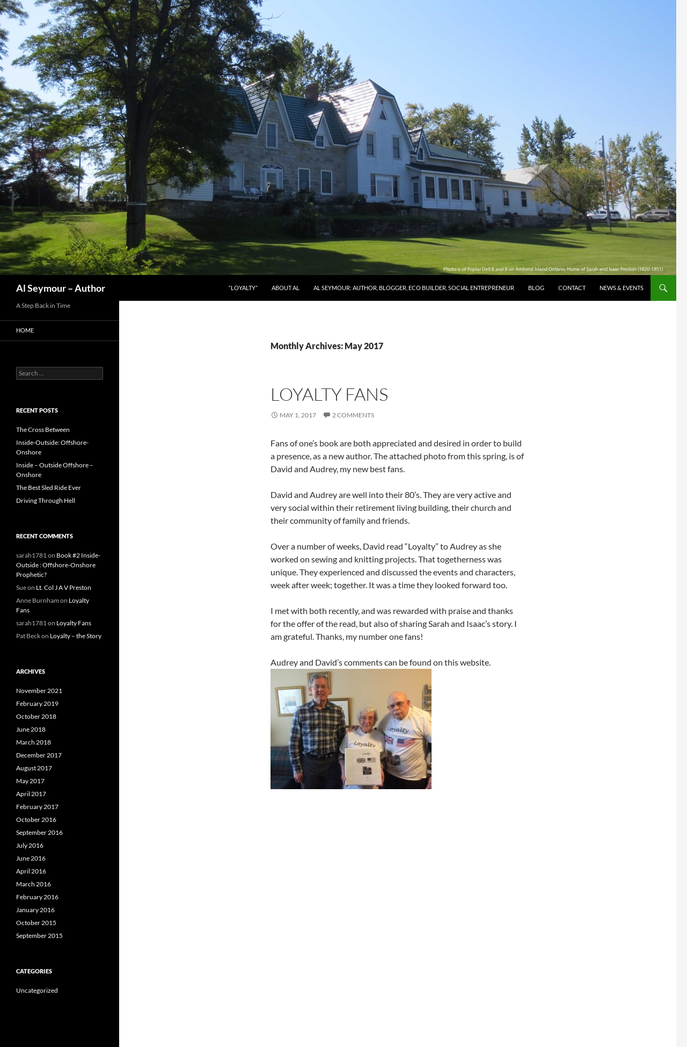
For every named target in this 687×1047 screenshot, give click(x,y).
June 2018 (31, 729)
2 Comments (353, 415)
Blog (536, 287)
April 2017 (31, 794)
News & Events (622, 287)
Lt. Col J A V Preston (63, 587)
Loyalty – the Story (75, 636)
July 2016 (29, 845)
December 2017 (39, 755)
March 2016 (33, 884)
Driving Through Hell (45, 500)
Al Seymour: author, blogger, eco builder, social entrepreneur (413, 287)
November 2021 (39, 691)
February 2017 (37, 807)
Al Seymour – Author (60, 288)
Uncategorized (37, 990)
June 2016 (31, 858)
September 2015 (39, 936)
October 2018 (36, 716)
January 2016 (35, 910)
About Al (285, 287)
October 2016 (36, 819)
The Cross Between (43, 429)
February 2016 (37, 897)
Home (25, 330)
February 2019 (37, 703)
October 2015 (36, 923)
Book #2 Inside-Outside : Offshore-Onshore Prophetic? (58, 565)
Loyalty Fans (329, 394)
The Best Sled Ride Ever (48, 487)
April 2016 (31, 871)
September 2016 (39, 832)
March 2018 (33, 742)
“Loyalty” (243, 287)
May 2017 (30, 781)
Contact (572, 287)
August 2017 (34, 768)
